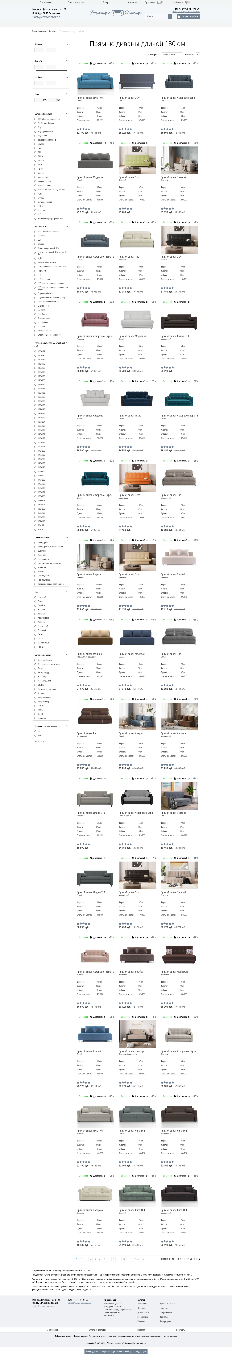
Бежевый (42, 597)
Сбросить (39, 741)
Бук (39, 148)
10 (118, 1259)
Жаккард (42, 676)
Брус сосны (43, 135)
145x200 (41, 471)
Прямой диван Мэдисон (90, 178)
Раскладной (43, 576)
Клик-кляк (42, 567)
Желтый (41, 609)
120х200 (41, 380)
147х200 (41, 480)
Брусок (41, 144)
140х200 (41, 451)
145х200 (41, 475)
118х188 (41, 368)
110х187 (41, 359)
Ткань (40, 710)
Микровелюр (43, 701)
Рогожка (42, 705)
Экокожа (42, 718)
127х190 (41, 384)
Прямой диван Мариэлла (132, 337)
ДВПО (40, 156)
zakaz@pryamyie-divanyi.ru (46, 16)
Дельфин (42, 555)
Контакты (132, 2)
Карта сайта (109, 1315)
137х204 (41, 422)
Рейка (40, 206)
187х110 (41, 521)
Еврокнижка (43, 559)
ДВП (40, 152)
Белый (41, 601)
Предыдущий (92, 1352)
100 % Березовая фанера (49, 119)
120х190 (41, 372)
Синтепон (42, 310)
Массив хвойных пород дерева (51, 189)
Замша (41, 685)
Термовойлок (44, 318)
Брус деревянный (45, 131)
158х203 (41, 500)
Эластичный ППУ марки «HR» (50, 335)
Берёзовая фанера (46, 123)
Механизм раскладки (109, 24)
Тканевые (164, 1317)
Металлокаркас (45, 202)
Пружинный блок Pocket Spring (51, 297)
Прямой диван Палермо (90, 1211)
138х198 (41, 426)
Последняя (139, 1259)
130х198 (41, 405)
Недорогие (165, 1308)
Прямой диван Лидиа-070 (175, 337)
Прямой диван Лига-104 (90, 99)
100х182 (41, 351)
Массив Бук (43, 177)
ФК (39, 214)
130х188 (41, 401)
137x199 (41, 417)
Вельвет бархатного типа (49, 664)
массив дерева (44, 181)
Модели (135, 24)
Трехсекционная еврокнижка (51, 584)
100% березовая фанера (48, 231)
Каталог (52, 31)
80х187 (41, 525)
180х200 (41, 517)
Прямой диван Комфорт (132, 1052)
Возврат (107, 2)
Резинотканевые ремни (48, 301)
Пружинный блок (45, 293)
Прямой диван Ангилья (173, 734)
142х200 (41, 459)
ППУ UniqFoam (44, 279)
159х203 (41, 504)
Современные (166, 1312)
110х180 (41, 355)
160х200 (41, 513)
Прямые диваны (78, 24)
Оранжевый (43, 626)
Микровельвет (44, 697)
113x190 (41, 364)
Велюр (41, 668)
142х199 (41, 455)
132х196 (41, 409)
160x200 (41, 509)
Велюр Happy (43, 672)
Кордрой (42, 693)
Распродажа (187, 24)
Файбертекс (43, 322)
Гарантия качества (112, 1312)
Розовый (42, 630)
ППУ (39, 275)
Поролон (42, 271)
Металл (41, 198)
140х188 (41, 438)
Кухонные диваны (48, 24)
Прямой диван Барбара (173, 814)
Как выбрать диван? (112, 1303)
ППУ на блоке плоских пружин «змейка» (53, 288)
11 (124, 1259)
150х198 (41, 488)
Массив (41, 173)
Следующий (140, 1352)
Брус (40, 127)
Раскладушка (44, 580)
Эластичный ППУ (45, 330)
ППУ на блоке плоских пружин (51, 283)
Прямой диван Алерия (131, 734)
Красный (41, 622)
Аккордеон (43, 542)
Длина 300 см (143, 1312)
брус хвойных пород (47, 140)
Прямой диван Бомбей (173, 576)
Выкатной (42, 551)
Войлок (41, 244)
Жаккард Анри (44, 681)
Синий (40, 638)
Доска (41, 160)
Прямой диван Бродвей (173, 893)
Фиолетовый (43, 643)
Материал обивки (159, 24)
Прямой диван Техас (130, 417)
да (39, 731)
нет (39, 735)
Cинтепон (42, 236)
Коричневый (43, 618)
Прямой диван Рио (129, 258)
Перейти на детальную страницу (116, 1352)
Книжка (41, 571)
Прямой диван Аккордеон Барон (178, 99)
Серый (41, 634)
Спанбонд (42, 314)
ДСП (40, 164)
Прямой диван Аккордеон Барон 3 (95, 258)
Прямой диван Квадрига (90, 417)
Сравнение (153, 2)
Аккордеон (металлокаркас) (50, 547)
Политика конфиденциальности (118, 1309)
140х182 (41, 434)
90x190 (41, 529)
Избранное (180, 2)
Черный (41, 647)
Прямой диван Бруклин (173, 178)
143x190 (41, 463)
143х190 (41, 467)
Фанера (41, 210)
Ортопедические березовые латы (52, 266)
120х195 (41, 376)
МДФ (40, 193)
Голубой (41, 605)
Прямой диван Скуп (129, 99)
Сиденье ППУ (43, 306)
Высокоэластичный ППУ (48, 248)
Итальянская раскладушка (49, 563)
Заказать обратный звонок (186, 11)
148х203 (41, 484)
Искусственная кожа (47, 689)
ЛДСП (40, 169)
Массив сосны (44, 185)
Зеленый (41, 614)
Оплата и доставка (77, 2)
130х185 (41, 397)
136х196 (41, 413)
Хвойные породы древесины (50, 218)
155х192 (41, 492)
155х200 (41, 496)
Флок (40, 714)
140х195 (41, 442)
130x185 (41, 393)
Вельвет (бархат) (45, 660)
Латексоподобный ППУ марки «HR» (52, 253)
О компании (45, 2)
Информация (110, 1300)
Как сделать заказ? (112, 1306)
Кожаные (141, 1321)
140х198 (41, 446)
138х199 (41, 430)
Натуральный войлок (47, 262)
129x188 (41, 388)
